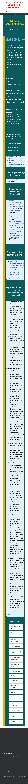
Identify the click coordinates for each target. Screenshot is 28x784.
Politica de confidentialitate (15, 716)
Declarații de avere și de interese (16, 658)
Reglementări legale (14, 166)
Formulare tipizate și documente (16, 697)
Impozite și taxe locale (15, 665)
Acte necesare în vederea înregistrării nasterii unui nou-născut (16, 202)
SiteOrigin (13, 781)
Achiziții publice (15, 710)
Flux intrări (4, 767)
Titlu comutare (13, 147)
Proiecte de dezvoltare (14, 704)
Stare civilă (14, 680)
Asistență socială (15, 676)
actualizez (9, 70)
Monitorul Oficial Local (15, 627)
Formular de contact (14, 144)
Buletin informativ (15, 646)
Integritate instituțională (14, 640)
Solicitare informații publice (16, 652)
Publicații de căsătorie (14, 180)
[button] (15, 143)
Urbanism (13, 692)
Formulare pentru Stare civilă (16, 164)
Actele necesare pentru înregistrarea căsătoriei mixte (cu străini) (15, 215)
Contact (13, 721)
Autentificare (5, 765)
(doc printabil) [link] (19, 274)
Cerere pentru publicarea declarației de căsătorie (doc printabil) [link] (17, 263)
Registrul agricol (15, 671)
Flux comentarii (5, 769)
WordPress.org (5, 771)
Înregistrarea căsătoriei (15, 210)
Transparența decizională (14, 633)
